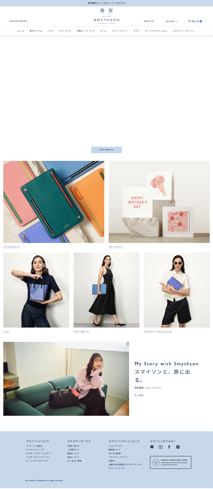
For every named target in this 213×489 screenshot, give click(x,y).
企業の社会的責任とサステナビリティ (126, 465)
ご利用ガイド (73, 450)
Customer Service (19, 21)
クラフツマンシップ (35, 450)
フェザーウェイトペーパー (38, 457)
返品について (73, 457)
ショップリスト (116, 446)
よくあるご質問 (74, 461)
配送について (73, 454)
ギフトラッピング (117, 468)
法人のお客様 (115, 454)
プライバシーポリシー (119, 457)
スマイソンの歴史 (34, 446)
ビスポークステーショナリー (39, 454)
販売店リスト (115, 450)
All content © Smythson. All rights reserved (44, 481)
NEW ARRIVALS (106, 150)
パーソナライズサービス (37, 461)
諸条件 (112, 461)
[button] (147, 21)
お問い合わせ (73, 446)
